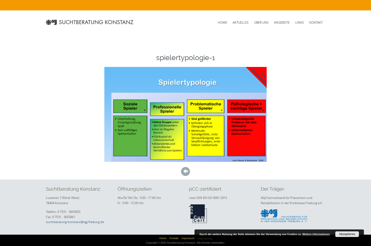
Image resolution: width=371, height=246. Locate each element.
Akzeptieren (347, 234)
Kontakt (316, 22)
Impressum (188, 238)
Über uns (261, 22)
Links (299, 22)
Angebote (282, 22)
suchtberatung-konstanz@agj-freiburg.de (75, 222)
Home (222, 22)
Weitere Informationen (316, 234)
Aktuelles (240, 22)
